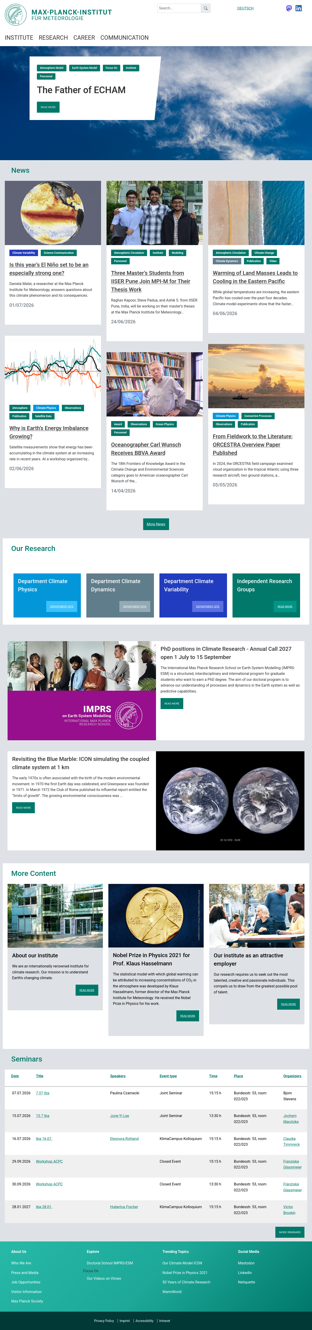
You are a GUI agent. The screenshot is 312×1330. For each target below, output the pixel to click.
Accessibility (144, 1321)
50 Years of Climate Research (186, 1282)
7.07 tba (42, 1093)
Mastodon (246, 1263)
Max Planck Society (27, 1301)
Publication (254, 261)
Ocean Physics (165, 424)
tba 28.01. (44, 1207)
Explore (93, 1251)
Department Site (62, 606)
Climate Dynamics (227, 261)
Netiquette (246, 1282)
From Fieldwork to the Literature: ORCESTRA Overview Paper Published (253, 444)
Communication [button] (124, 37)
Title (39, 1076)
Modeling (177, 252)
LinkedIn (245, 1273)
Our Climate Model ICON (182, 1263)
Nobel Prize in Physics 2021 (185, 1273)
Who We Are (21, 1263)
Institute (131, 68)
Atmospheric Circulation (129, 252)
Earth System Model (84, 68)
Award (118, 424)
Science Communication (59, 252)
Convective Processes (258, 416)
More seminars (290, 1232)
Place (238, 1076)
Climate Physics (46, 408)
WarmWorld (172, 1292)
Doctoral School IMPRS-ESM (110, 1263)
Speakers (118, 1076)
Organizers (292, 1076)
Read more (48, 107)
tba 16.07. (44, 1139)
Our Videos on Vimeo (104, 1278)
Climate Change (264, 252)
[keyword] (179, 8)
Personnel (46, 76)
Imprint (125, 1321)
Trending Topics (175, 1251)
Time (213, 1076)
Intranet (164, 1321)
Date (15, 1076)
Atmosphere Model (51, 68)
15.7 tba (42, 1116)
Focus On (111, 68)
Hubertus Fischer (124, 1207)
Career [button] (84, 37)
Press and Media (24, 1273)
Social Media (248, 1251)
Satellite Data (43, 416)
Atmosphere (19, 408)
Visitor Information (26, 1292)
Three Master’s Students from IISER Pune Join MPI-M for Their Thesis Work (150, 281)
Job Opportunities (25, 1282)
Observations (73, 408)
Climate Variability (23, 252)
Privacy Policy (104, 1321)
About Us (18, 1251)
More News (156, 524)
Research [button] (53, 37)
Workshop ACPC (49, 1161)
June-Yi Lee (119, 1116)
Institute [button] (19, 37)
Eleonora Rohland (124, 1139)
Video (272, 261)
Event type (168, 1076)
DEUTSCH (245, 8)
